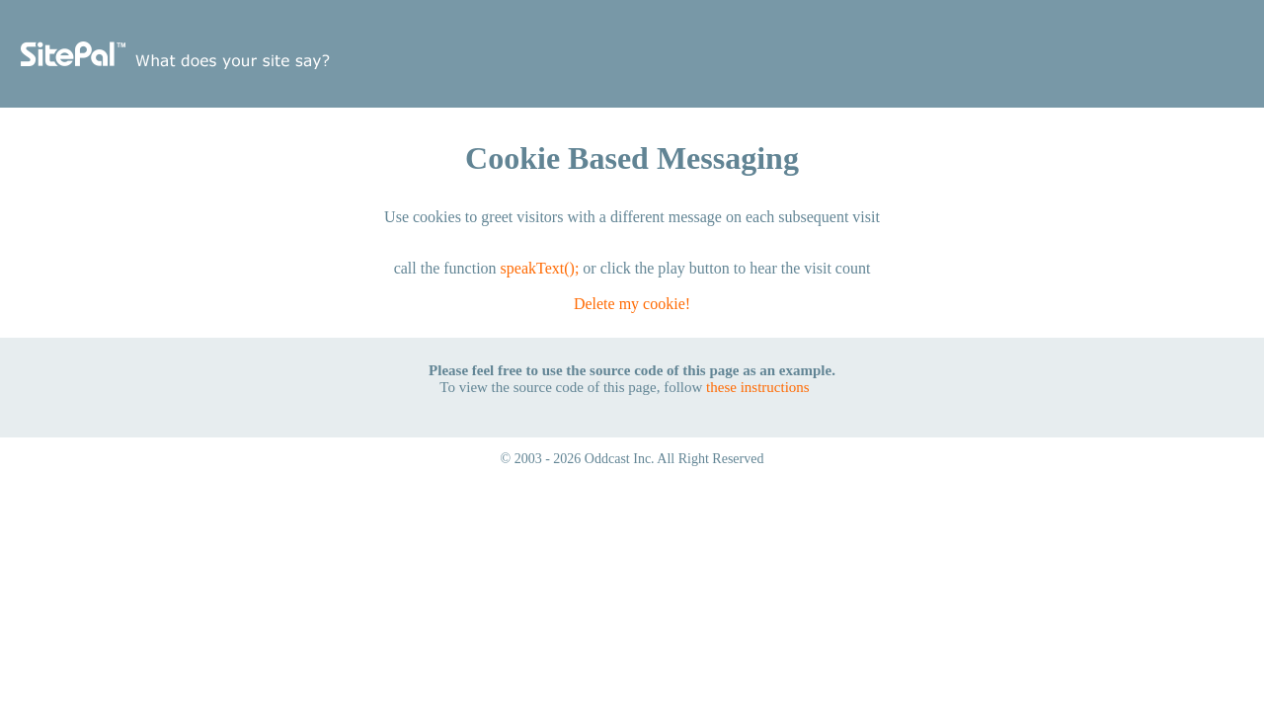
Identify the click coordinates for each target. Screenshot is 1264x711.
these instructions (758, 387)
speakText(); (540, 268)
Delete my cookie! (632, 303)
